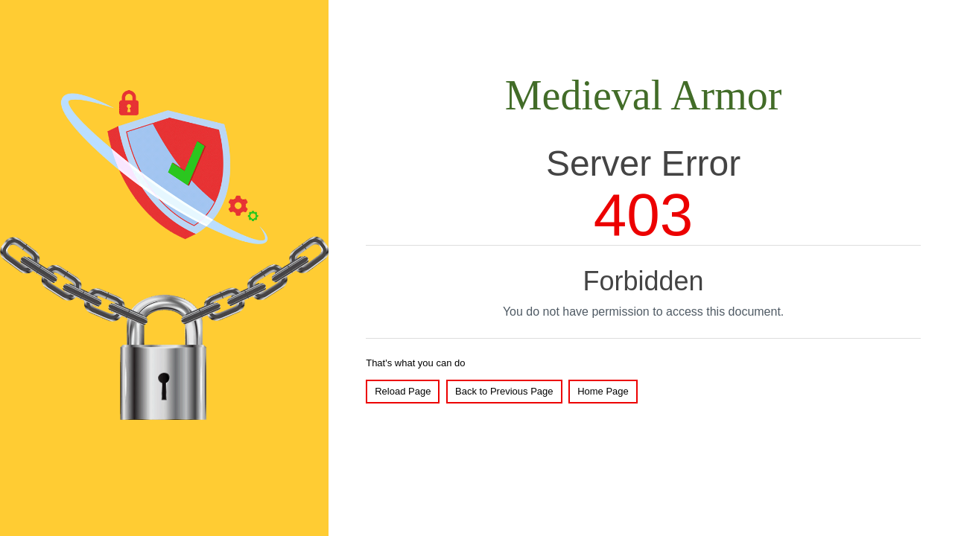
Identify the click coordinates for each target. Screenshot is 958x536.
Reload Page (403, 391)
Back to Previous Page (504, 391)
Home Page (603, 391)
